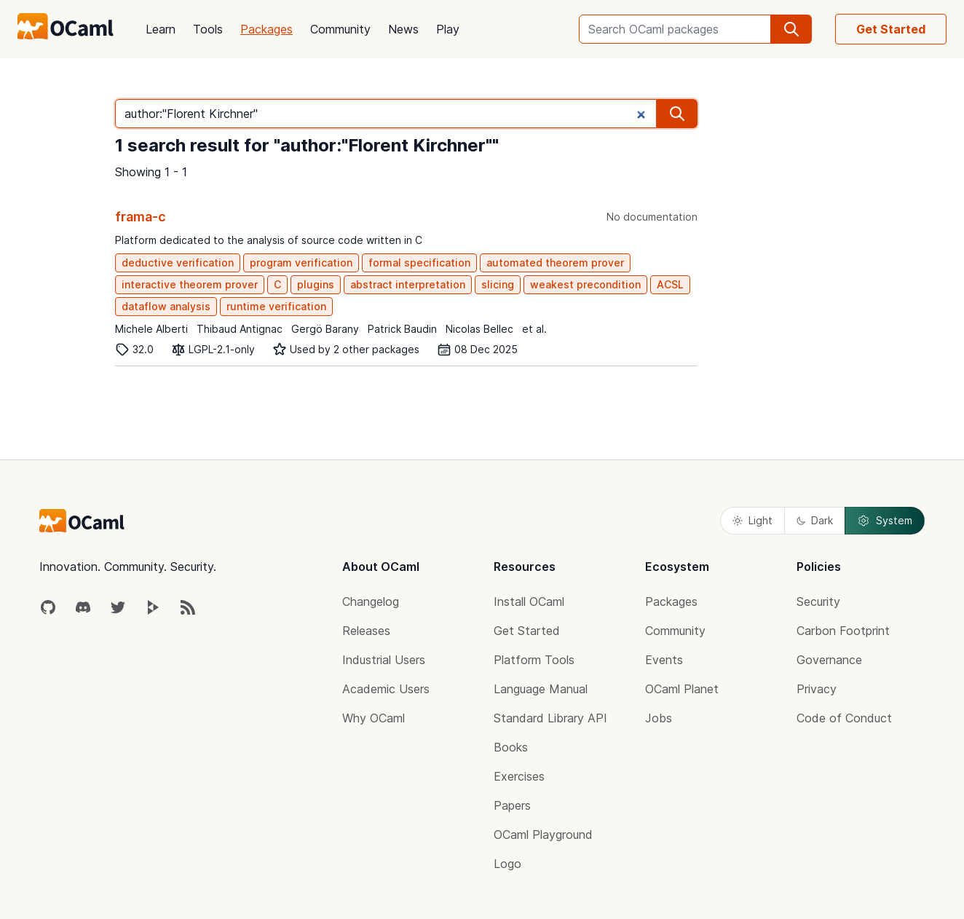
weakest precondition (585, 284)
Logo (507, 863)
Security (818, 601)
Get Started (890, 29)
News (403, 29)
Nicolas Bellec (479, 329)
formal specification (419, 262)
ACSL (670, 284)
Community (340, 29)
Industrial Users (383, 659)
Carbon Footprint (843, 630)
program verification (301, 262)
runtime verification (276, 306)
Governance (829, 659)
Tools (208, 29)
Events (664, 659)
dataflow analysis (166, 306)
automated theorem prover (555, 262)
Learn (160, 29)
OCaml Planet (682, 689)
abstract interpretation (407, 284)
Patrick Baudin (402, 329)
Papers (512, 805)
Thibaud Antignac (240, 329)
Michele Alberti (151, 329)
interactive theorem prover (190, 284)
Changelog (370, 601)
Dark (815, 520)
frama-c (140, 216)
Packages (266, 29)
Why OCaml (373, 718)
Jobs (658, 718)
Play (447, 29)
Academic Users (386, 689)
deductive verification (178, 262)
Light (752, 520)
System (884, 520)
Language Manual (541, 689)
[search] (791, 29)
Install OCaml (529, 601)
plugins (315, 284)
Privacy (817, 689)
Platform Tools (534, 659)
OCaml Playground (543, 834)
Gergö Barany (325, 329)
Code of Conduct (844, 718)
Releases (366, 630)
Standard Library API (550, 718)
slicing (497, 284)
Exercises (519, 776)
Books (511, 747)
